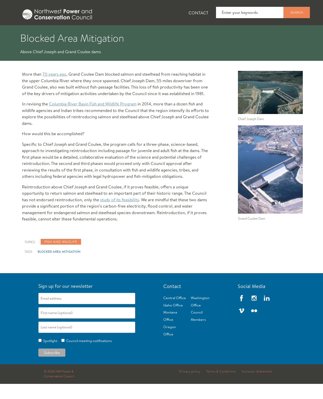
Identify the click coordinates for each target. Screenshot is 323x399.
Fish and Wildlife (89, 33)
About (19, 33)
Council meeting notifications (88, 355)
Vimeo (241, 326)
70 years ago (54, 89)
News (48, 33)
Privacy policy (189, 386)
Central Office (174, 313)
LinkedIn (267, 313)
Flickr (254, 326)
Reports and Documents (237, 33)
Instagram (254, 313)
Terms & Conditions (221, 386)
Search (296, 12)
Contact (198, 13)
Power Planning (141, 33)
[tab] (15, 32)
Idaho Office (173, 320)
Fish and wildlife (60, 256)
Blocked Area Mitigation (59, 266)
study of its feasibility (119, 215)
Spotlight (49, 355)
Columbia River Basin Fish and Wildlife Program (93, 119)
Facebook (241, 313)
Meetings (185, 33)
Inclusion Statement (257, 386)
